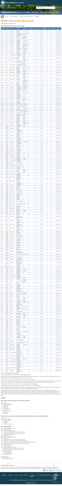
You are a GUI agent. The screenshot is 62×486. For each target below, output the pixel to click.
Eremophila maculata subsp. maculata (19, 364)
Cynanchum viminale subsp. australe (19, 131)
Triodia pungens (19, 339)
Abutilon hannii (19, 236)
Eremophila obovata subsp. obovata (19, 367)
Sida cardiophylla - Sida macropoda (19, 251)
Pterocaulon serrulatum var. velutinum (19, 138)
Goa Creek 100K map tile (26, 16)
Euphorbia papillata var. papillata (19, 176)
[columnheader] (3, 28)
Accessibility (32, 477)
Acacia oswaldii (19, 203)
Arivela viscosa (19, 163)
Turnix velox (19, 99)
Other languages (56, 477)
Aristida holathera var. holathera (19, 284)
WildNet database (27, 374)
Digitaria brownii (19, 311)
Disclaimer (10, 477)
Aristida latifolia (19, 293)
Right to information (23, 477)
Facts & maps (13, 16)
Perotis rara (19, 331)
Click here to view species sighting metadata (9, 372)
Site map (3, 7)
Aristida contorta (19, 281)
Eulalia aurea (19, 326)
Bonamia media (19, 165)
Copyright (4, 477)
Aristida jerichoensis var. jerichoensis (19, 290)
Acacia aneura (19, 191)
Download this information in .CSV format (12, 25)
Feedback (32, 478)
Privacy (16, 477)
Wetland (35, 383)
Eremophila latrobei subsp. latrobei (19, 355)
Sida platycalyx (19, 254)
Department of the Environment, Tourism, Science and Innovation (31, 12)
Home (6, 16)
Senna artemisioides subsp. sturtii (19, 224)
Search (58, 7)
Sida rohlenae (19, 256)
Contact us (9, 7)
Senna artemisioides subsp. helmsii (19, 216)
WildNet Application (26, 383)
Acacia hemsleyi (19, 201)
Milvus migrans (19, 110)
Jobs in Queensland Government (44, 477)
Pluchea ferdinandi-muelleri (18, 135)
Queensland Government (31, 484)
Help (15, 7)
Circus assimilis (19, 105)
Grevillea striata (19, 342)
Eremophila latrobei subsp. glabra (19, 352)
